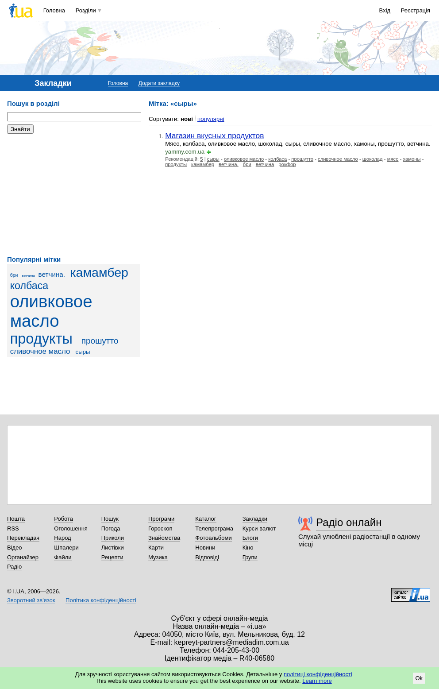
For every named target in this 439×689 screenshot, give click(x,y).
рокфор (287, 164)
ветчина (28, 276)
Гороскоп (160, 528)
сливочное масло (40, 351)
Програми (161, 518)
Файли (62, 557)
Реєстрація (415, 10)
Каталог (205, 518)
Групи (250, 557)
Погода (110, 528)
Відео (14, 547)
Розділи (86, 10)
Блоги (250, 537)
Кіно (248, 547)
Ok (419, 678)
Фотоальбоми (213, 537)
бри (14, 275)
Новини (205, 547)
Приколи (112, 537)
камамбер (99, 272)
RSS (13, 528)
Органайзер (23, 557)
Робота (63, 518)
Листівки (112, 547)
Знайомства (164, 537)
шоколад (372, 159)
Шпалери (66, 547)
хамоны (412, 159)
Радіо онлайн (349, 522)
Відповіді (207, 557)
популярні (210, 119)
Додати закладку (159, 83)
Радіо (14, 566)
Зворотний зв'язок (31, 600)
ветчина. (52, 274)
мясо (393, 159)
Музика (158, 557)
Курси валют (259, 528)
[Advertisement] (73, 194)
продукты (41, 339)
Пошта (16, 518)
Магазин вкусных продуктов (214, 135)
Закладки (255, 518)
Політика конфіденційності (100, 600)
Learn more (316, 680)
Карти (156, 547)
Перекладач (23, 537)
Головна (54, 10)
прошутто (100, 340)
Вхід (385, 10)
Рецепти (112, 557)
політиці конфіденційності (318, 674)
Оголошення (71, 528)
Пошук (110, 518)
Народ (62, 537)
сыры (83, 351)
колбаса (29, 285)
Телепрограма (214, 528)
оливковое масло (51, 311)
